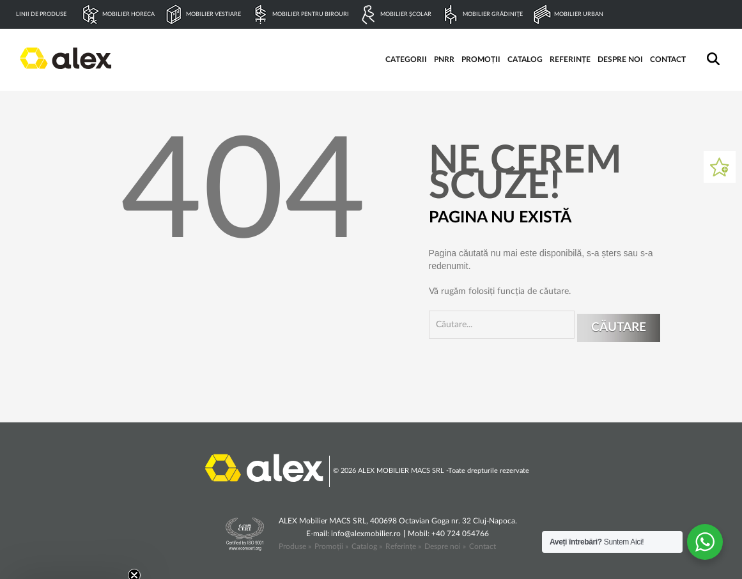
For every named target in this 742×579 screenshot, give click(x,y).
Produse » (295, 546)
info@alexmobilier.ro (366, 533)
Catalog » (367, 546)
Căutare (618, 327)
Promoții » (331, 546)
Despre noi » (445, 546)
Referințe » (403, 546)
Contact (482, 546)
